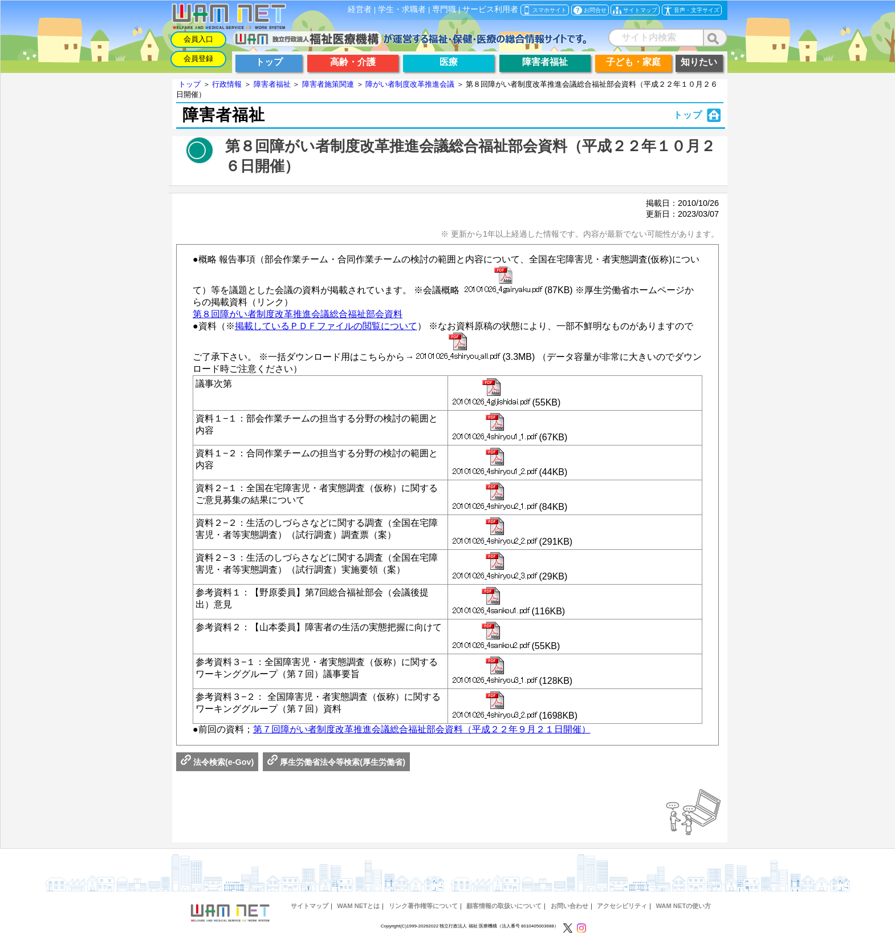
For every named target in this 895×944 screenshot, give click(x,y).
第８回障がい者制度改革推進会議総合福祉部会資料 (297, 314)
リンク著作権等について (423, 905)
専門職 (444, 9)
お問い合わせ (569, 905)
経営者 (360, 9)
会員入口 (198, 39)
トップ (189, 84)
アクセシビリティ (622, 905)
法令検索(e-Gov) (217, 762)
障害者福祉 (272, 84)
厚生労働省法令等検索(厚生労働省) (336, 762)
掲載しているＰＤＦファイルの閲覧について (326, 326)
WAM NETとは (358, 905)
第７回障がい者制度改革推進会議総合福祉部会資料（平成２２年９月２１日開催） (422, 729)
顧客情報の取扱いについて (504, 905)
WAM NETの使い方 (683, 905)
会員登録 (198, 58)
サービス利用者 (490, 9)
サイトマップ (309, 905)
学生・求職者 (402, 9)
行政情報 (227, 84)
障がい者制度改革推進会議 (409, 84)
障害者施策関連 (328, 84)
